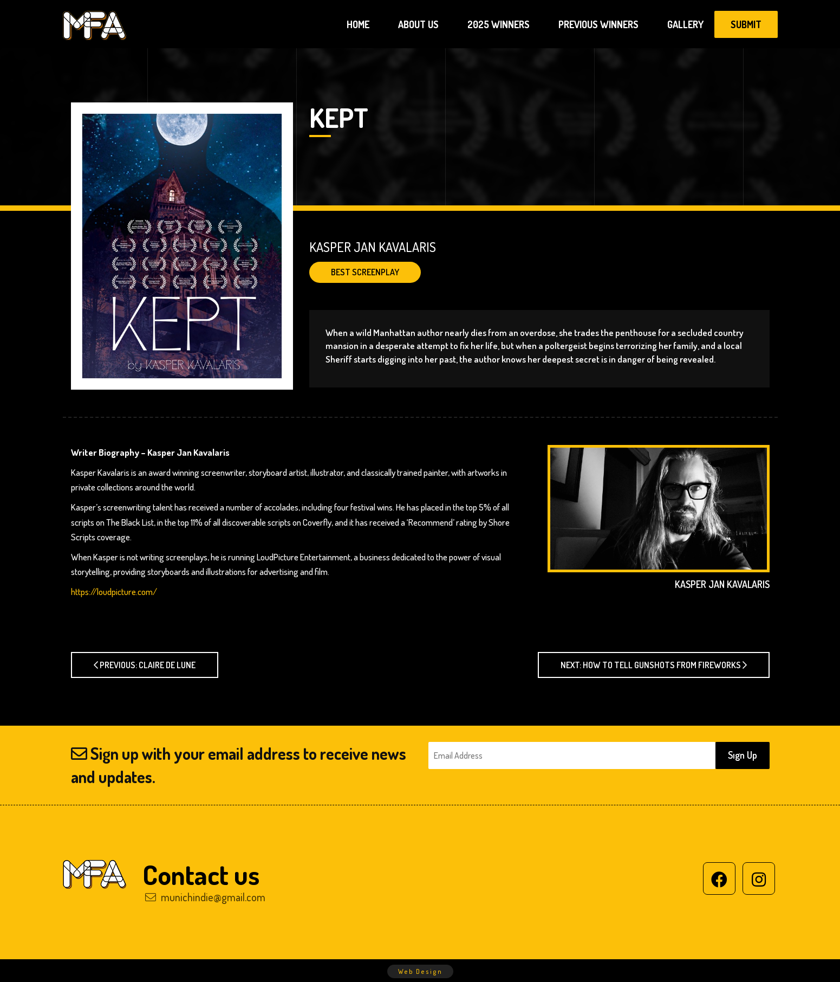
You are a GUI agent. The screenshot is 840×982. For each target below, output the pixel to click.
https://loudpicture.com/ (114, 591)
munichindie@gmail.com (205, 897)
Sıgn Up (742, 755)
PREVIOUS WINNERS (598, 24)
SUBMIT (746, 24)
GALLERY (685, 24)
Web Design (420, 971)
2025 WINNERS (498, 24)
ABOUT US (418, 24)
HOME (358, 24)
